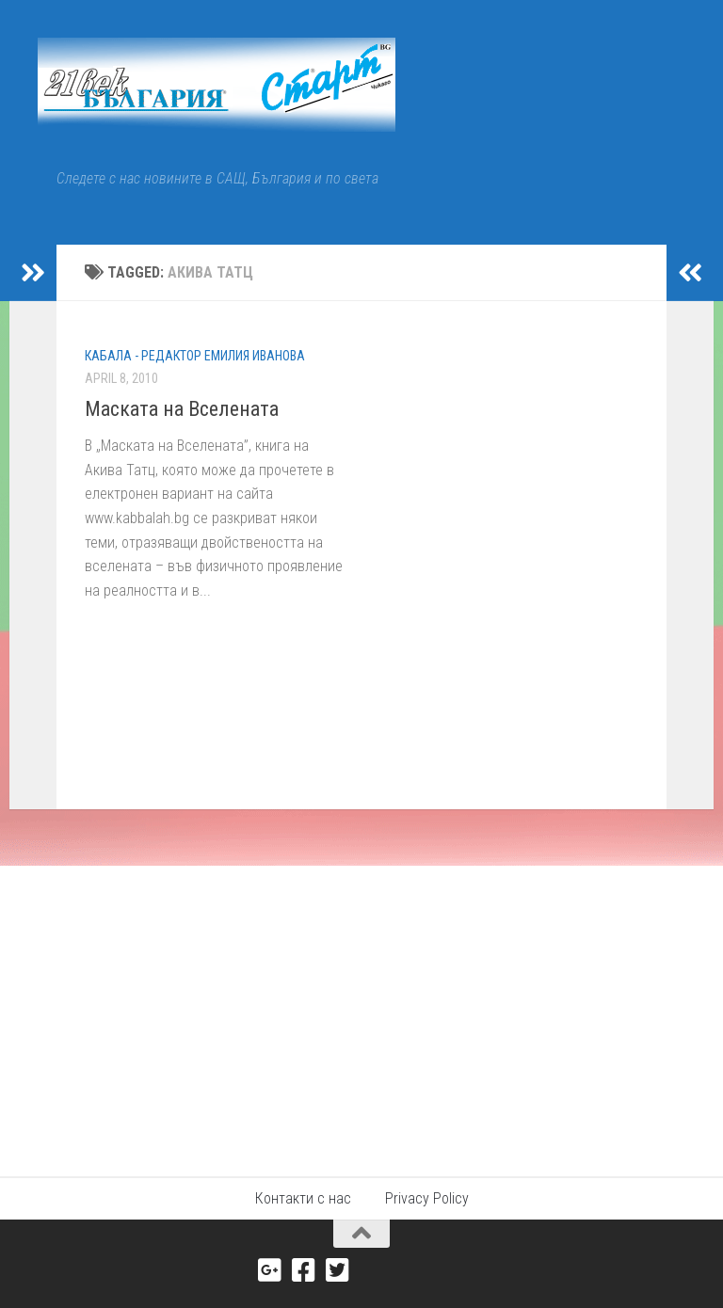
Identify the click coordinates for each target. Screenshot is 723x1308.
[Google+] (270, 1270)
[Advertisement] (361, 1007)
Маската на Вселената (182, 409)
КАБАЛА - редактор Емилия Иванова (195, 355)
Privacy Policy (427, 1198)
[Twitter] (338, 1270)
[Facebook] (304, 1270)
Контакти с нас (303, 1198)
